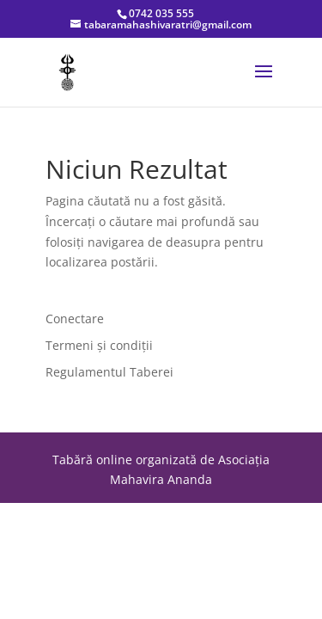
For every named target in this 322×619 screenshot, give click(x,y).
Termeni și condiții (99, 345)
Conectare (75, 318)
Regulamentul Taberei (109, 372)
